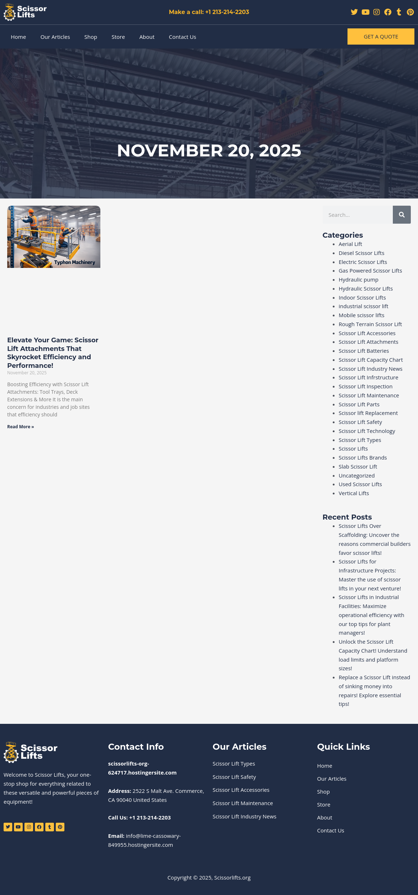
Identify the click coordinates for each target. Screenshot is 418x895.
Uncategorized (357, 475)
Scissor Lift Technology (367, 430)
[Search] (402, 215)
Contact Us (182, 36)
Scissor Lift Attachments (369, 341)
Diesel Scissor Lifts (362, 252)
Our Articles (55, 36)
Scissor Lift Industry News (371, 368)
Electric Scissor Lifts (363, 261)
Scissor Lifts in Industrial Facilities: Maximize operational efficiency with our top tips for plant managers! (372, 614)
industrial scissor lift (364, 306)
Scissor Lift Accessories (367, 333)
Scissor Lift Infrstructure (369, 377)
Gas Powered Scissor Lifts (371, 270)
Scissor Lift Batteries (364, 350)
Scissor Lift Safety (360, 421)
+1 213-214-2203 (150, 817)
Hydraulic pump (359, 279)
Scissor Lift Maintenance (369, 395)
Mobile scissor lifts (362, 315)
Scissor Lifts (353, 448)
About (146, 36)
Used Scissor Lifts (360, 484)
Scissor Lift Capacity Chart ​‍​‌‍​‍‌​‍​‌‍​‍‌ (372, 359)
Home (18, 36)
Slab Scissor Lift (358, 466)
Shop (91, 36)
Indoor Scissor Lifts (362, 297)
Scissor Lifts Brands (363, 457)
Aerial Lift (351, 243)
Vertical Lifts (354, 493)
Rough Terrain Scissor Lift (371, 324)
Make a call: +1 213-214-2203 (209, 12)
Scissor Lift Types (360, 439)
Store (118, 36)
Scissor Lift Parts (359, 404)
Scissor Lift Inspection (366, 386)
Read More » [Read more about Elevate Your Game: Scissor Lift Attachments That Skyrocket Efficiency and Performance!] (20, 427)
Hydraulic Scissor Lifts (366, 288)
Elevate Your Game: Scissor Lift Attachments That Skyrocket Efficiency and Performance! (52, 352)
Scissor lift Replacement (369, 412)
